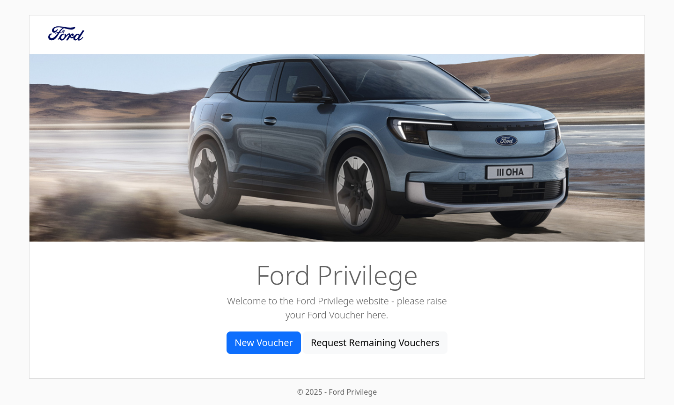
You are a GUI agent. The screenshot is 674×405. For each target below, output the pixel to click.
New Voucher (263, 342)
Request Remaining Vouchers (375, 342)
